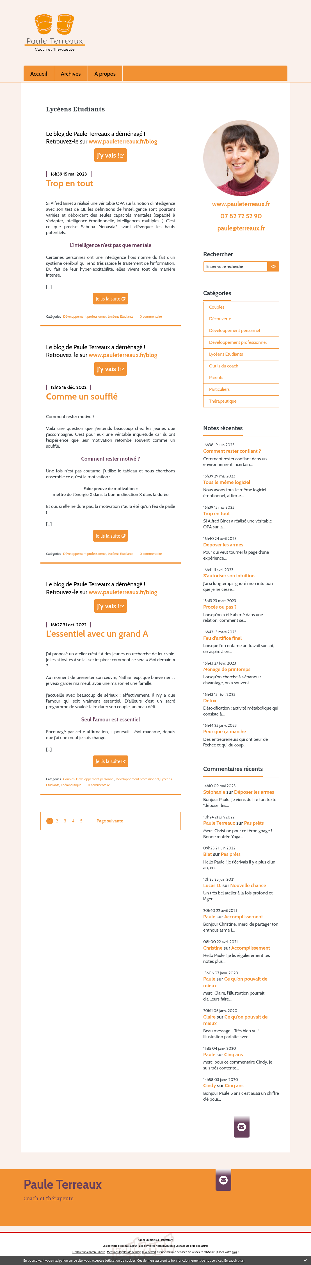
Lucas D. (212, 885)
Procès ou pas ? (220, 607)
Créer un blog (146, 1240)
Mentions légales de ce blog (124, 1252)
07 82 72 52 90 (241, 216)
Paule (209, 917)
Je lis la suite (108, 299)
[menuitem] (39, 73)
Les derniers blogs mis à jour (120, 1246)
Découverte (220, 318)
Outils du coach (223, 366)
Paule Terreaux (219, 823)
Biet (207, 854)
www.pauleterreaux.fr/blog (123, 141)
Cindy (209, 1085)
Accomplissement (243, 917)
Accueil (38, 73)
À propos (105, 73)
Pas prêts (254, 823)
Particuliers (219, 389)
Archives (71, 73)
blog (234, 1252)
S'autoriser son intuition (229, 576)
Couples (69, 779)
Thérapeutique (71, 785)
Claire (209, 1017)
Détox (209, 700)
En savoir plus (234, 1260)
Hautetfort (166, 1240)
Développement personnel (95, 779)
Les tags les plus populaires (191, 1246)
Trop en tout (69, 183)
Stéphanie (214, 792)
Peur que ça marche (224, 731)
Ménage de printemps (226, 669)
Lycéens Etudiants (120, 316)
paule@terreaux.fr (241, 228)
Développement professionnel (84, 316)
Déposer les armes (223, 545)
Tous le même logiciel (226, 482)
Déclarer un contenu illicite (88, 1252)
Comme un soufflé (82, 396)
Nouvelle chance (248, 885)
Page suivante (110, 821)
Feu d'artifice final (222, 638)
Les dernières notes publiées (156, 1246)
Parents (216, 377)
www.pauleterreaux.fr (241, 204)
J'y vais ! (108, 155)
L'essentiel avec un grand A (97, 633)
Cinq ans (233, 1054)
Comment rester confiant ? (232, 451)
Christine (212, 948)
